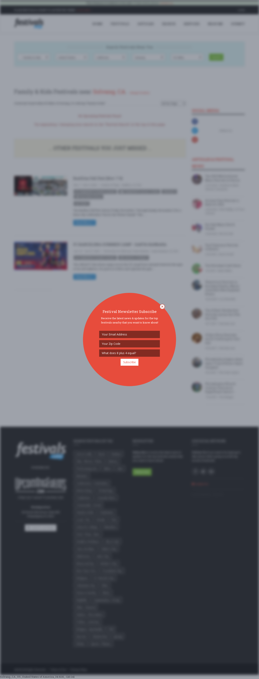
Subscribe (129, 362)
